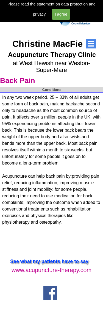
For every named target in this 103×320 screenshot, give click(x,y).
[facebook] (50, 293)
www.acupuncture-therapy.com (51, 270)
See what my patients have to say (49, 261)
